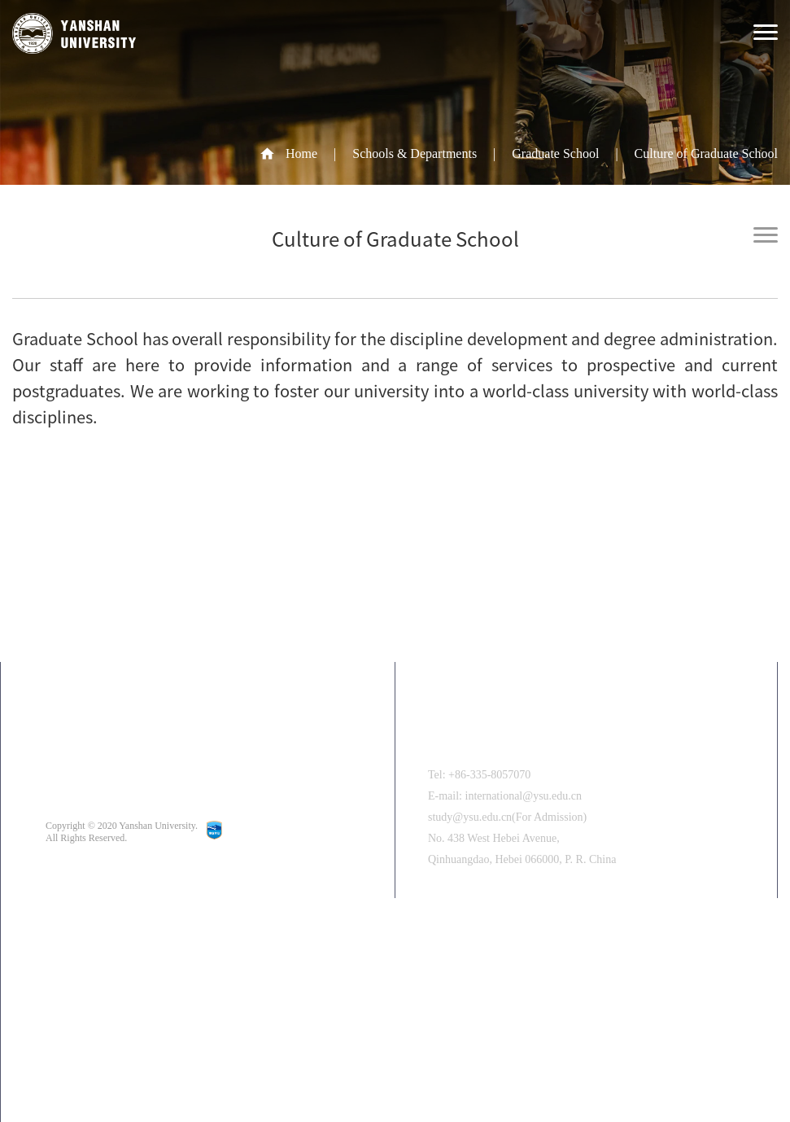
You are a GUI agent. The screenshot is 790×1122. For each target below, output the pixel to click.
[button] (355, 1060)
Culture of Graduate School (706, 153)
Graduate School (555, 153)
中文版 (110, 967)
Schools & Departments (414, 153)
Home (301, 153)
